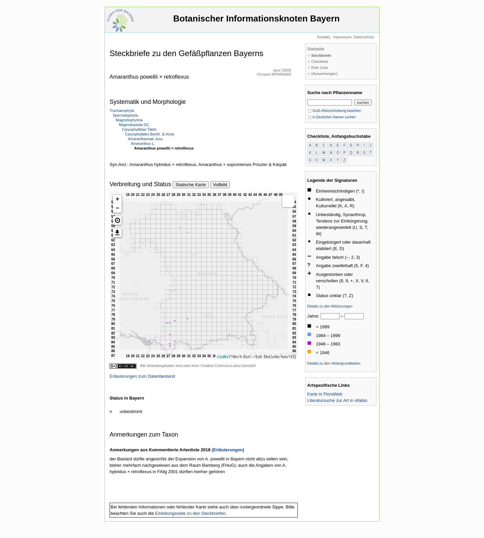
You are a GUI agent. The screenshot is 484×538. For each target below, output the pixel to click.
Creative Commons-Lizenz (221, 366)
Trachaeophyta (122, 111)
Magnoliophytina (129, 120)
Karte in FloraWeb (324, 394)
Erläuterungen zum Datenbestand (142, 376)
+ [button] (117, 199)
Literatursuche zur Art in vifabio (337, 400)
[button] (117, 220)
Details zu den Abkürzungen (330, 306)
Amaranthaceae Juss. (145, 139)
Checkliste (319, 61)
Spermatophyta (125, 115)
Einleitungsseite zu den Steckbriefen (190, 513)
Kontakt (323, 37)
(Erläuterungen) (228, 449)
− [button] (117, 208)
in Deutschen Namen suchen (332, 117)
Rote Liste (319, 68)
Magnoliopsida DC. (134, 125)
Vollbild (220, 184)
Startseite (315, 49)
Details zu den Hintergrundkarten (333, 363)
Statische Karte (190, 184)
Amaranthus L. (143, 143)
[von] (330, 316)
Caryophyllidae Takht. (139, 129)
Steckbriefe (321, 55)
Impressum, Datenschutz (353, 37)
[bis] (354, 316)
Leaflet (222, 357)
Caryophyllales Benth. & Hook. (150, 134)
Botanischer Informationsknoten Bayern (256, 21)
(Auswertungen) (324, 74)
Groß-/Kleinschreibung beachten (334, 111)
